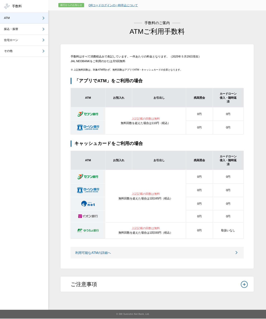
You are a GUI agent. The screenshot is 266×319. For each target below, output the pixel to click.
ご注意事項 (159, 286)
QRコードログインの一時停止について (113, 5)
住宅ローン (11, 40)
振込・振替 (11, 29)
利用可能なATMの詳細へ (94, 252)
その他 (8, 50)
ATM (7, 17)
